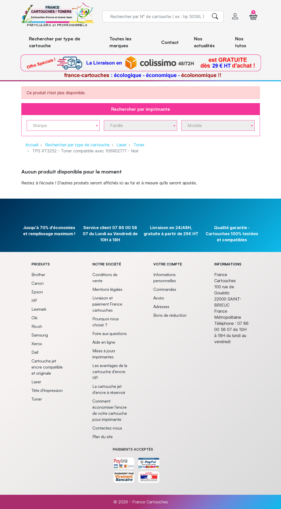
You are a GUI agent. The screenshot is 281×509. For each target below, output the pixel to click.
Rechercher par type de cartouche (77, 144)
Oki (34, 317)
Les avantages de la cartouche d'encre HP (109, 371)
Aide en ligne (103, 342)
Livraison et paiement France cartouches (107, 304)
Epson (37, 291)
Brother (38, 274)
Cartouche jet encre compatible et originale (47, 367)
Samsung (39, 335)
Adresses (161, 306)
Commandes (164, 289)
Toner (139, 144)
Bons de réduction (170, 315)
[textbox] (61, 125)
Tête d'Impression (47, 390)
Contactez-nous (107, 428)
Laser (122, 144)
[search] (215, 16)
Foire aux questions (109, 333)
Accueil (31, 144)
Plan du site (102, 436)
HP (34, 300)
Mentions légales (107, 289)
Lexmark (38, 309)
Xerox (36, 343)
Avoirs (158, 297)
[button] (253, 16)
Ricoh (36, 326)
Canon (37, 283)
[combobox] (63, 125)
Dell (34, 352)
